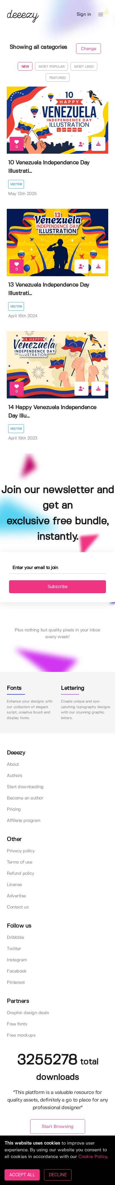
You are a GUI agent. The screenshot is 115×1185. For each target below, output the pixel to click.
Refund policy (20, 873)
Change (88, 49)
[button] (100, 14)
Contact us (17, 907)
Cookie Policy (92, 1157)
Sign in (84, 14)
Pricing (14, 809)
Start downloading (25, 787)
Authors (14, 776)
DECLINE (58, 1174)
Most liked (84, 66)
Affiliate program (24, 821)
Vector (16, 184)
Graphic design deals (28, 1013)
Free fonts (17, 1024)
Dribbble (15, 937)
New (25, 66)
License (14, 885)
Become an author (25, 798)
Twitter (14, 949)
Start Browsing (58, 1127)
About (13, 764)
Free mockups (21, 1035)
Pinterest (16, 982)
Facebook (16, 971)
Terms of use (19, 862)
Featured (57, 78)
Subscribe (58, 586)
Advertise (16, 896)
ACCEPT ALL (22, 1174)
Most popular (51, 66)
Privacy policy (20, 851)
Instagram (17, 960)
